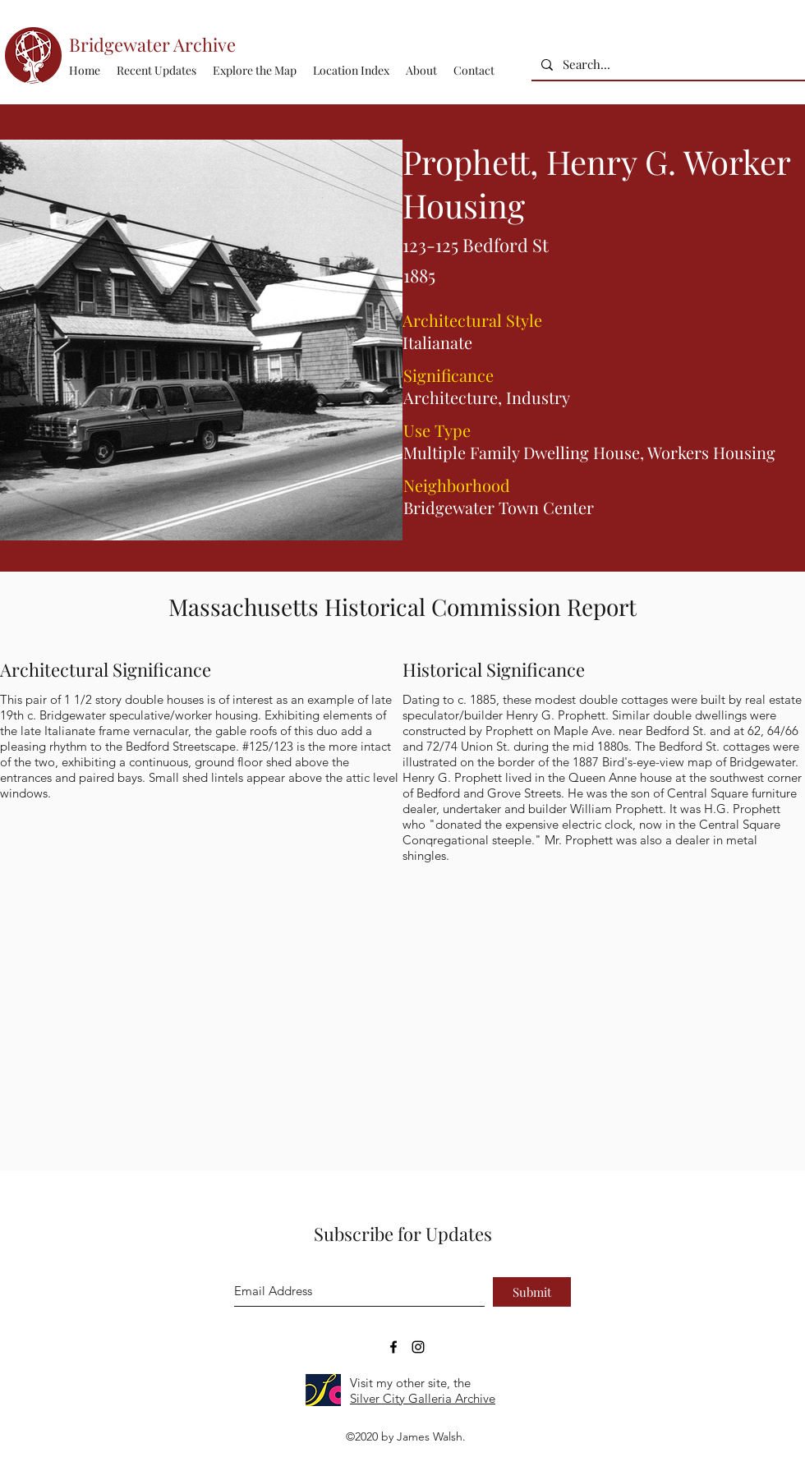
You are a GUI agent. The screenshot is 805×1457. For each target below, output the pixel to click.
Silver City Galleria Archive (422, 1398)
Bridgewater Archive (152, 44)
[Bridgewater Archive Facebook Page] (393, 1347)
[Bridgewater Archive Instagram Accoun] (418, 1347)
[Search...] (666, 64)
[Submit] (532, 1292)
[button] (351, 70)
